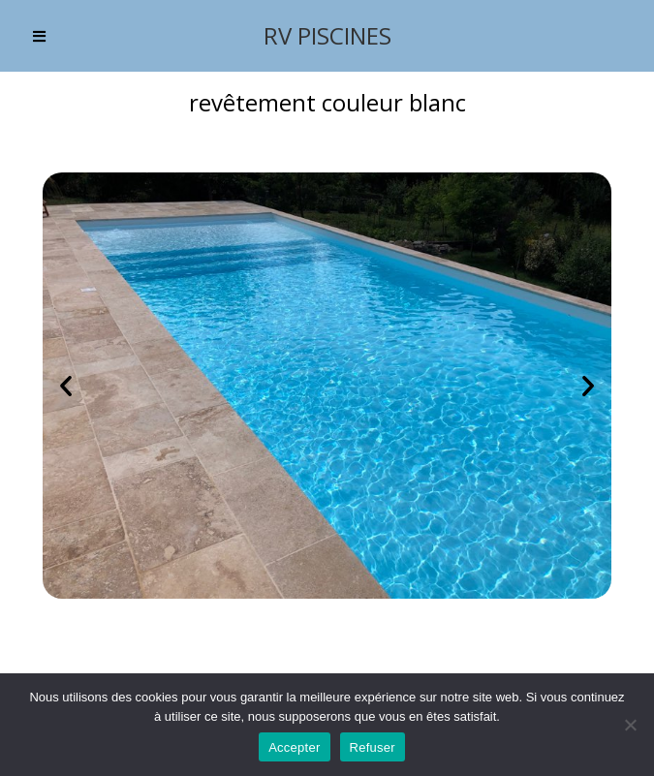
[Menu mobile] (40, 36)
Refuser (372, 747)
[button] (65, 385)
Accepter (294, 747)
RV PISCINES (327, 35)
